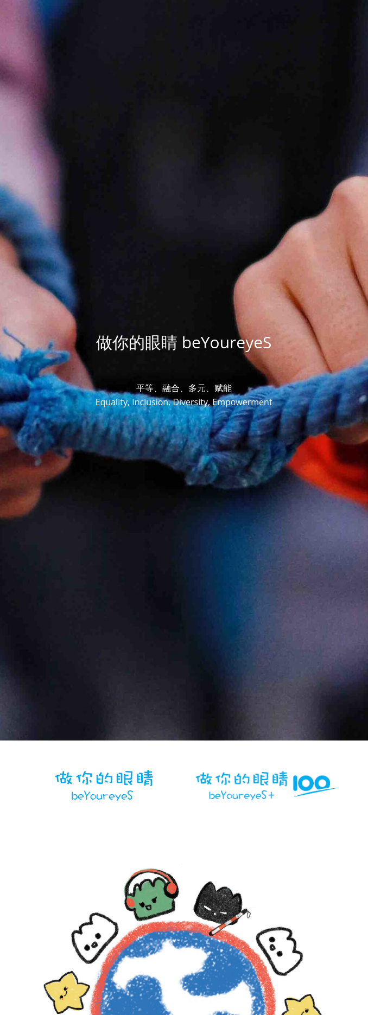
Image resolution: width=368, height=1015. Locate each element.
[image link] (101, 783)
